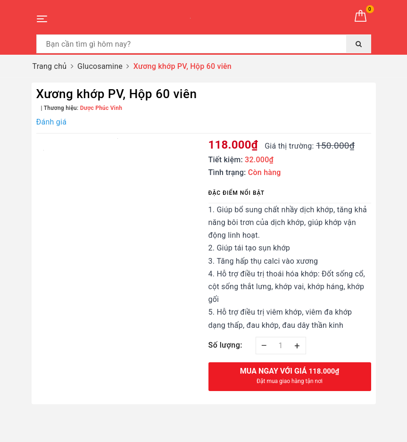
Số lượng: (225, 345)
